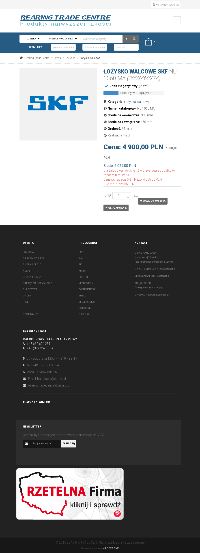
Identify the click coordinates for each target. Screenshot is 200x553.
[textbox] (84, 39)
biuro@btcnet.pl (161, 275)
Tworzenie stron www (92, 548)
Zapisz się (68, 443)
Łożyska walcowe (136, 102)
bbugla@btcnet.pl (159, 294)
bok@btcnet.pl (168, 268)
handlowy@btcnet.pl (147, 257)
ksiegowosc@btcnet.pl (148, 287)
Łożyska (33, 38)
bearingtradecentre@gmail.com (153, 261)
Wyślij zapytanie (116, 208)
